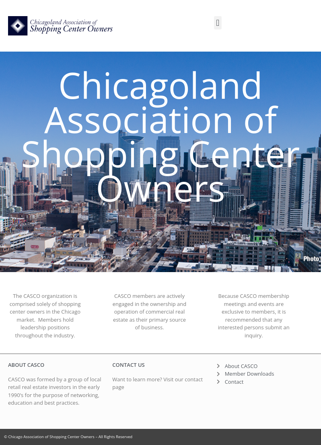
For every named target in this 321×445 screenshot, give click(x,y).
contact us (128, 364)
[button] (218, 22)
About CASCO (26, 364)
